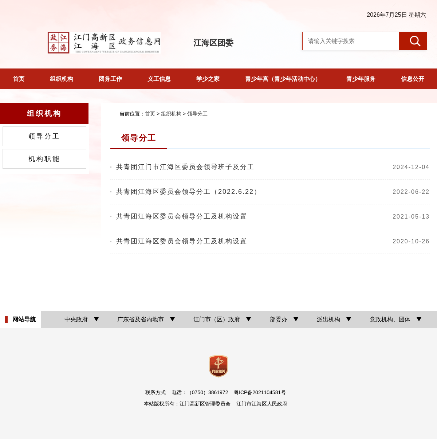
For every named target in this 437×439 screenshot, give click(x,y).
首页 (18, 79)
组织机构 (61, 79)
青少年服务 (360, 79)
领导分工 (44, 136)
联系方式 (155, 392)
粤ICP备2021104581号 (260, 392)
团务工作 (110, 79)
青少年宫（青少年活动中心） (283, 79)
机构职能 (44, 158)
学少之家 (208, 79)
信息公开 (412, 79)
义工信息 (159, 79)
